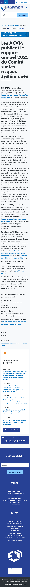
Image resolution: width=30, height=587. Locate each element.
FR (6, 2)
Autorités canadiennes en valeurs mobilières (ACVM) (14, 344)
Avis (24, 584)
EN (2, 2)
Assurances (15, 531)
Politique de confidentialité (13, 584)
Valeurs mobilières (15, 533)
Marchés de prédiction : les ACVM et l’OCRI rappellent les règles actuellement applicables (15, 412)
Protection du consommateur (15, 538)
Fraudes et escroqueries (15, 524)
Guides (15, 496)
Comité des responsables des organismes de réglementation (13, 253)
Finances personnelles (15, 526)
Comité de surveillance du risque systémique (14, 256)
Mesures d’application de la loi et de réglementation (15, 501)
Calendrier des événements (15, 493)
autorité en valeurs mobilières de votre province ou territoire (13, 322)
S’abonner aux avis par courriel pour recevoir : (15, 440)
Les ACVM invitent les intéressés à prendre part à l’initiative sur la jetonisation (14, 422)
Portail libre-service (23, 2)
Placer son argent (15, 521)
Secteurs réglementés (15, 498)
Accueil (4, 25)
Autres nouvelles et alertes (11, 430)
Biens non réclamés (15, 540)
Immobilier (15, 528)
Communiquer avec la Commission (15, 571)
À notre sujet (15, 505)
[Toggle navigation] (26, 8)
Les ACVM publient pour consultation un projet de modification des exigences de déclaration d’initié (13, 389)
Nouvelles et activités (13, 25)
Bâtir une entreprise (15, 535)
